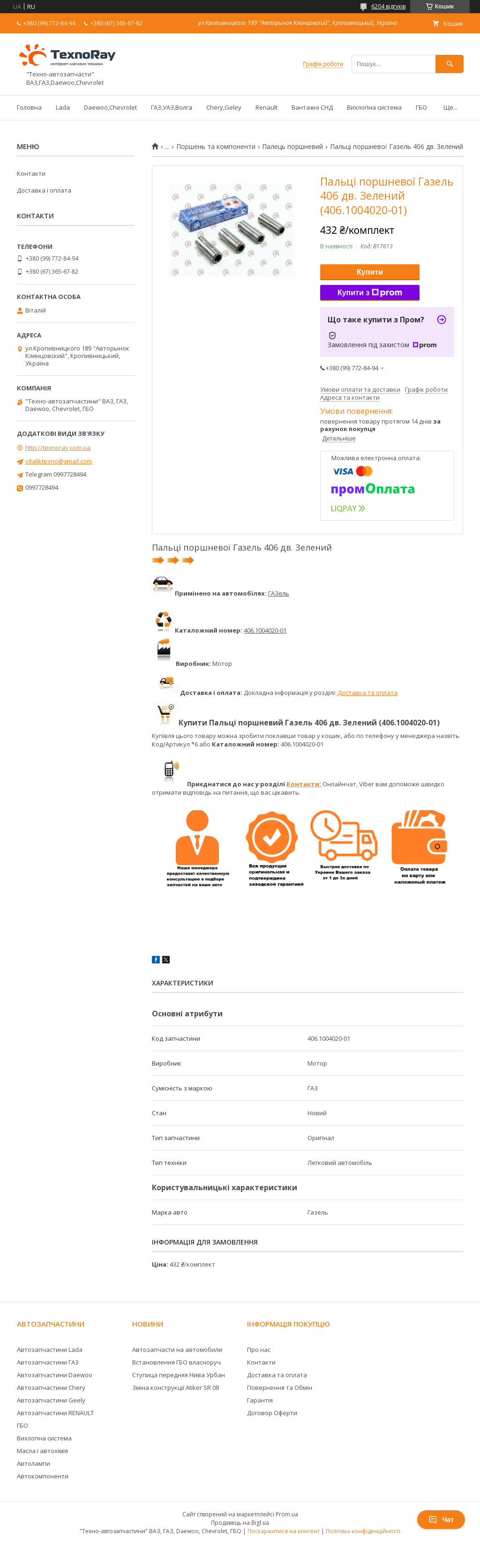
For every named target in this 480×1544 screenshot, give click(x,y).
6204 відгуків (388, 6)
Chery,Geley (223, 107)
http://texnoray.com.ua (57, 447)
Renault (266, 107)
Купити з (370, 293)
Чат (441, 1519)
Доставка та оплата (367, 692)
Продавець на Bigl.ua (240, 1523)
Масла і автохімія (42, 1451)
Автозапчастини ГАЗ (48, 1362)
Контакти (31, 173)
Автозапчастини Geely (51, 1400)
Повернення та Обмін (279, 1387)
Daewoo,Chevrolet (110, 107)
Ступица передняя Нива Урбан (178, 1375)
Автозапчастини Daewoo (54, 1375)
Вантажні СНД (312, 107)
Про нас (258, 1349)
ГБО (421, 107)
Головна (29, 107)
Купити (370, 272)
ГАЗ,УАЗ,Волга (171, 107)
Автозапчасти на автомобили (177, 1349)
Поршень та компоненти (215, 146)
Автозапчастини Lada (49, 1349)
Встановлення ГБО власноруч (176, 1362)
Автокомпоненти (42, 1476)
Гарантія (260, 1400)
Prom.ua (287, 1514)
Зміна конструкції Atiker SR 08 (175, 1387)
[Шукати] (449, 64)
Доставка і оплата (44, 190)
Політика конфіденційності (363, 1531)
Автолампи (33, 1463)
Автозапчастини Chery (51, 1387)
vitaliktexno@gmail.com (58, 461)
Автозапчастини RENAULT (55, 1413)
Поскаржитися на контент (284, 1531)
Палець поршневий (292, 146)
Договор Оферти (272, 1413)
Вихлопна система (374, 107)
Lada (63, 107)
